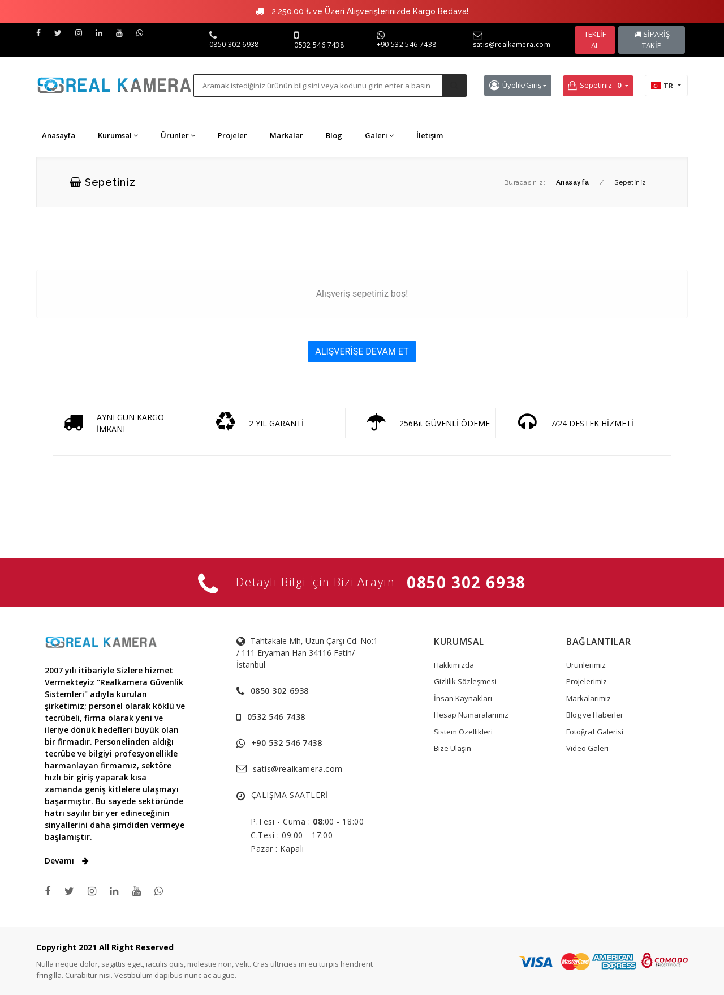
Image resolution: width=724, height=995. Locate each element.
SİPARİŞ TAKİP (652, 39)
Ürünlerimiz (586, 665)
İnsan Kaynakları (463, 698)
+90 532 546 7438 (407, 44)
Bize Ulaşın (452, 748)
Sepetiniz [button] (595, 85)
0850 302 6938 (234, 44)
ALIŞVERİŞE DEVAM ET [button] (361, 351)
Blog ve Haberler (594, 715)
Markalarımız (588, 698)
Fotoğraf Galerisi (594, 732)
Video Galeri (587, 748)
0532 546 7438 (319, 45)
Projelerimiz (586, 681)
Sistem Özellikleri (463, 732)
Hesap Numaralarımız (471, 715)
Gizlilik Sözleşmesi (465, 681)
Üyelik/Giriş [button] (515, 85)
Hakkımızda (454, 665)
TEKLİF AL (595, 39)
